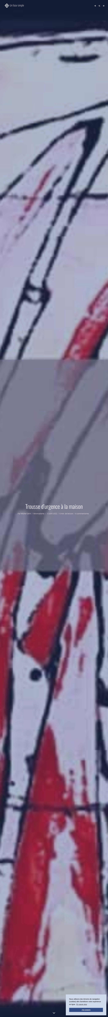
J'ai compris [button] (86, 1010)
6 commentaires (82, 514)
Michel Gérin (26, 514)
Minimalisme (38, 514)
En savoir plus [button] (81, 1004)
